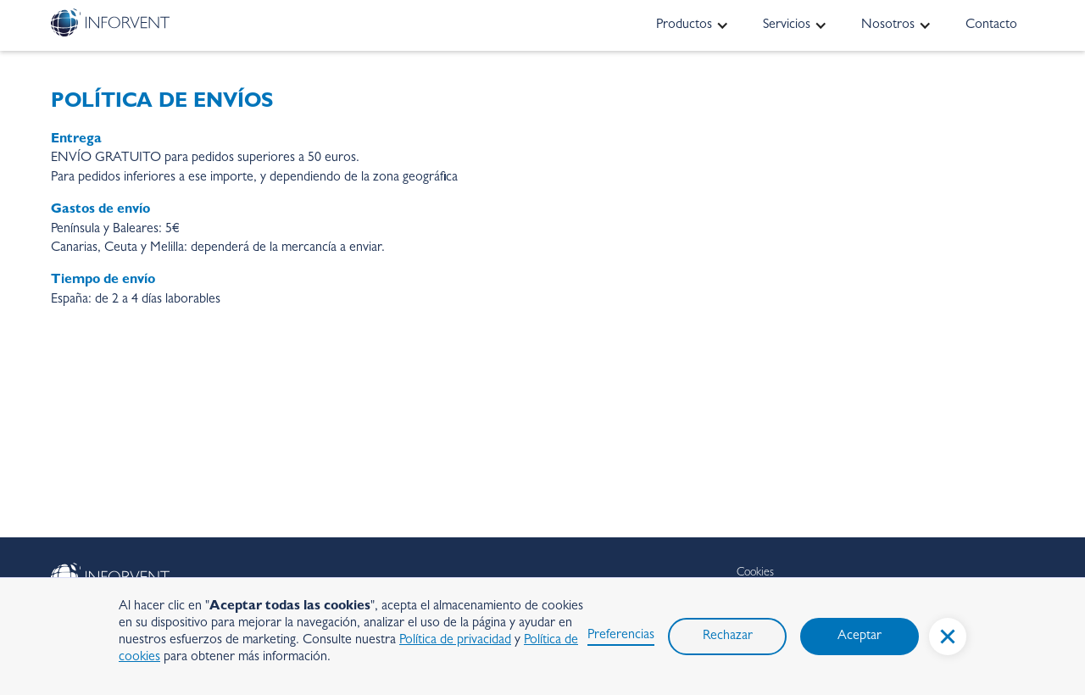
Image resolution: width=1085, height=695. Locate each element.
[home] (110, 22)
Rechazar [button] (728, 636)
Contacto (991, 25)
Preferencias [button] (620, 635)
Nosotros (888, 25)
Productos (684, 25)
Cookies (755, 573)
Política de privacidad (455, 641)
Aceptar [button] (859, 636)
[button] (947, 636)
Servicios (786, 25)
